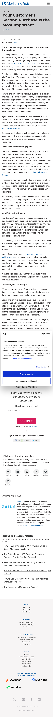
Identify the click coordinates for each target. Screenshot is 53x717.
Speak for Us (26, 644)
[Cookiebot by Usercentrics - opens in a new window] (40, 334)
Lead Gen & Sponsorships (26, 637)
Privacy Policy (26, 664)
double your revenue (11, 128)
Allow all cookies (26, 374)
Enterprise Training (26, 624)
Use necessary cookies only (26, 381)
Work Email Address (14, 411)
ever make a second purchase (24, 63)
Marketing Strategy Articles (17, 536)
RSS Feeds (27, 609)
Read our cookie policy (22, 358)
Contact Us (26, 654)
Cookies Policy (26, 666)
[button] (17, 440)
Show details (41, 367)
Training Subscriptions (26, 622)
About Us (26, 607)
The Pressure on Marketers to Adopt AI (21, 587)
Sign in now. (33, 426)
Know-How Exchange (26, 657)
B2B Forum (26, 627)
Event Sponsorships (26, 639)
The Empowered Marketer (33, 525)
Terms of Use (26, 661)
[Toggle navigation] (48, 3)
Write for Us (26, 642)
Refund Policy (26, 659)
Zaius (7, 29)
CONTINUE (26, 421)
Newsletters (26, 612)
